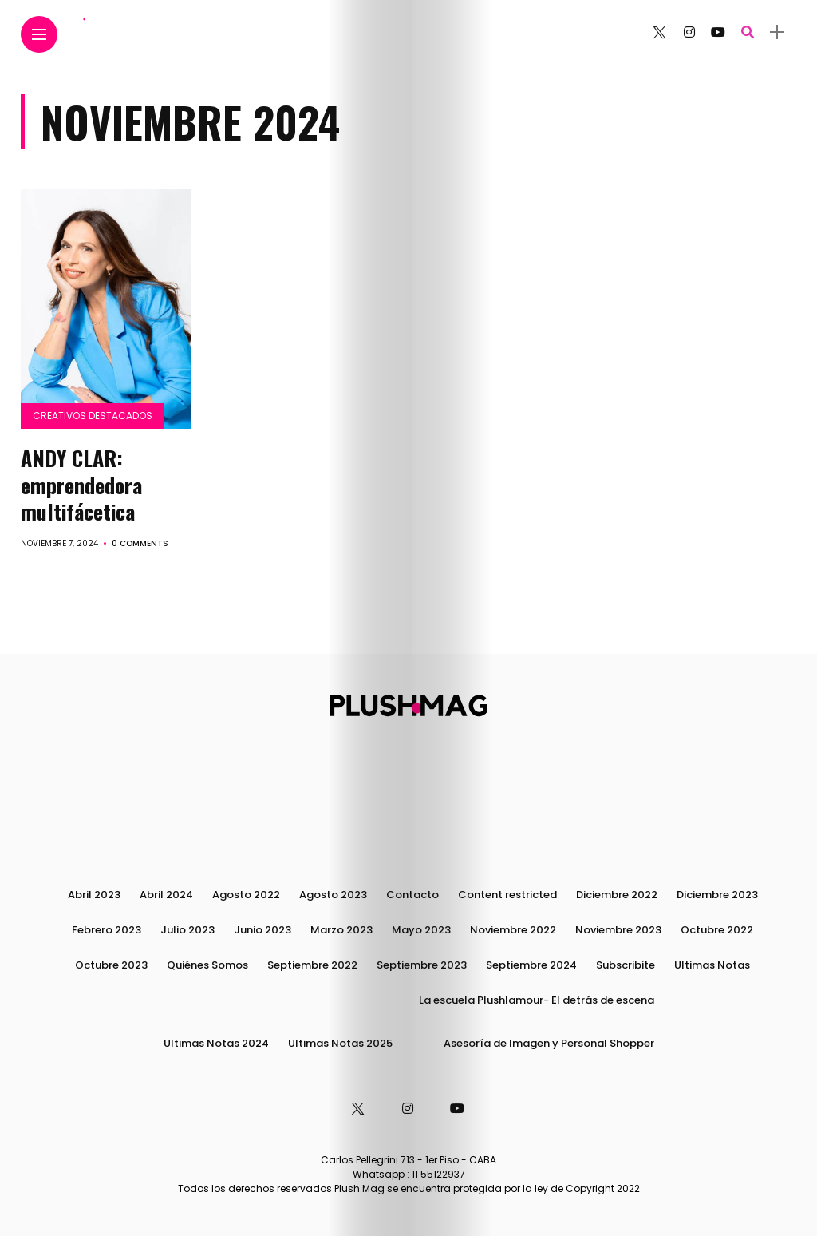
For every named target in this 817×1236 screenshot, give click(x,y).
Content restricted (507, 894)
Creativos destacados (92, 415)
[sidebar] (777, 32)
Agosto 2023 (333, 894)
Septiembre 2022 (312, 965)
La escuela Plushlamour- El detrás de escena (536, 1000)
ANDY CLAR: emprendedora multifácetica (81, 485)
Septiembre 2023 (422, 965)
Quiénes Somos (207, 965)
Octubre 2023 (111, 965)
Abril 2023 (94, 894)
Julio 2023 (187, 929)
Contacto (412, 894)
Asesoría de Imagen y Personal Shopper (549, 1043)
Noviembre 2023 (618, 929)
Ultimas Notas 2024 (216, 1043)
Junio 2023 (262, 929)
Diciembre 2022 (616, 894)
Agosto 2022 (246, 894)
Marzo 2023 (341, 929)
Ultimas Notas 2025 (340, 1043)
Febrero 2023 (106, 929)
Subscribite (625, 965)
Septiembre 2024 (531, 965)
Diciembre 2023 (717, 894)
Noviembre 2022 (513, 929)
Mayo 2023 (421, 929)
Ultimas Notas (712, 965)
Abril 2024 (166, 894)
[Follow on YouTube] (718, 32)
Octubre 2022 (717, 929)
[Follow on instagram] (689, 32)
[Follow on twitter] (659, 32)
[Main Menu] (39, 35)
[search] (747, 32)
